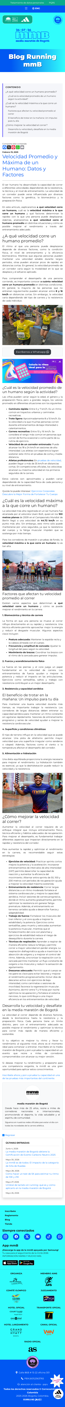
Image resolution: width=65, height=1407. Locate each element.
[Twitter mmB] (27, 1237)
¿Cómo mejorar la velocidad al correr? (27, 125)
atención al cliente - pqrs (32, 1384)
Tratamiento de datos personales (27, 3)
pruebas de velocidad (49, 460)
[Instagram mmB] (5, 1237)
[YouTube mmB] (38, 1237)
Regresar (8, 1135)
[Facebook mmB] (16, 1237)
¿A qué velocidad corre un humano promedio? (31, 91)
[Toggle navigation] (26, 8)
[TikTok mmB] (49, 1237)
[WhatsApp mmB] (60, 1237)
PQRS (52, 3)
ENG (36, 8)
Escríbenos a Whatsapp (32, 351)
